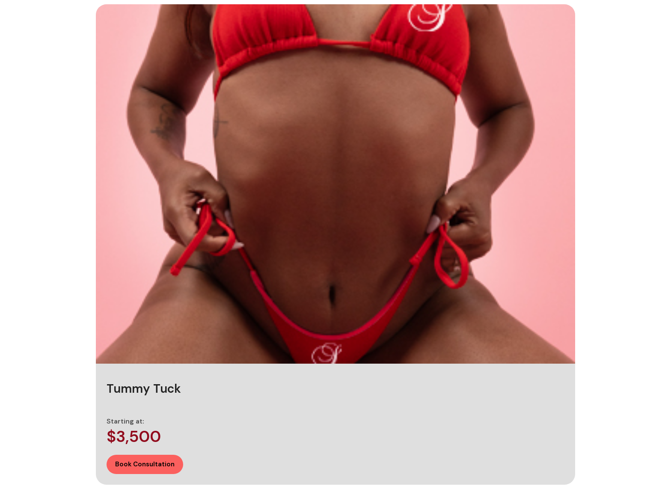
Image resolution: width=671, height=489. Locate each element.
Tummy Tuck (144, 389)
